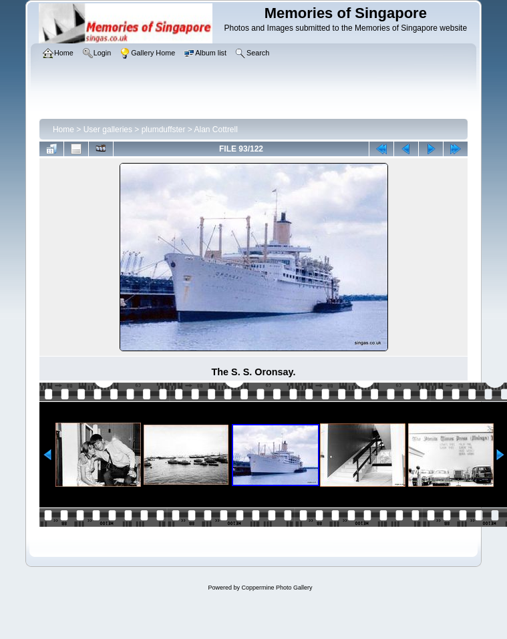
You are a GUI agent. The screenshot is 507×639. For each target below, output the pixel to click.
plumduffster (164, 129)
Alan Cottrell (216, 129)
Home (63, 129)
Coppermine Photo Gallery (276, 587)
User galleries (107, 129)
